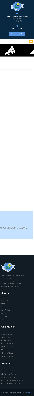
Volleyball (4, 319)
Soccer (3, 313)
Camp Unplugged (7, 343)
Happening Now (6, 334)
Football (4, 307)
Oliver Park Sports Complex (10, 383)
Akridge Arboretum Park (9, 374)
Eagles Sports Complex (9, 377)
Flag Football (5, 310)
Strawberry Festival (7, 350)
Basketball (4, 300)
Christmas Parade (7, 356)
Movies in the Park (7, 347)
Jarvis (29, 393)
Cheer (3, 304)
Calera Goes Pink (7, 340)
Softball (4, 316)
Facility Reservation (7, 371)
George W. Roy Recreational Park (12, 380)
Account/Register (17, 34)
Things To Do (5, 337)
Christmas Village (7, 353)
